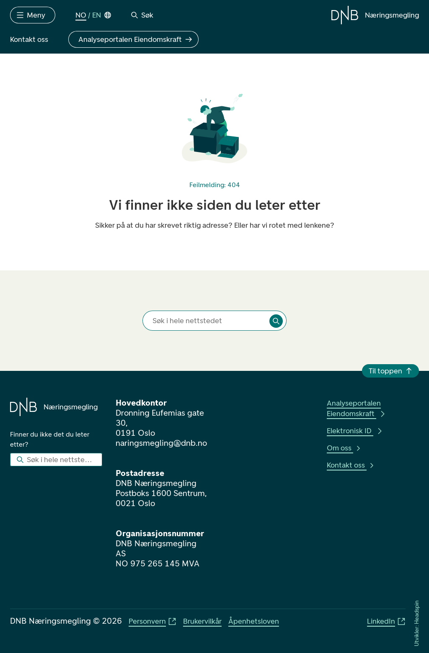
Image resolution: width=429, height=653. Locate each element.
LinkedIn (386, 621)
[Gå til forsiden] (375, 15)
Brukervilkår (202, 621)
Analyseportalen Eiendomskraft (357, 408)
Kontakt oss (351, 465)
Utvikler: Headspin (416, 623)
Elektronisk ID (355, 430)
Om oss (344, 447)
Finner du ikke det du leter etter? (50, 439)
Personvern (152, 621)
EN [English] (96, 15)
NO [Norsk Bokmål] (80, 15)
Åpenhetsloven (253, 621)
